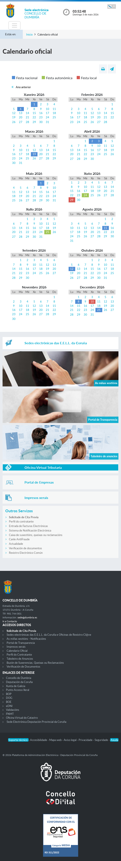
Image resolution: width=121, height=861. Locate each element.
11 (54, 109)
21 (27, 117)
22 (34, 117)
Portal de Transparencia (21, 642)
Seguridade (102, 740)
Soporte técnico (18, 740)
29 (34, 122)
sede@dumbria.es (27, 617)
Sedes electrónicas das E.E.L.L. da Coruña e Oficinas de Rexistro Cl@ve (49, 634)
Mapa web (55, 740)
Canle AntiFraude (19, 539)
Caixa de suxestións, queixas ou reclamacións (35, 535)
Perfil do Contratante (19, 654)
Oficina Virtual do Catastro (22, 717)
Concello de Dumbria (18, 678)
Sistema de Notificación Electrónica (30, 530)
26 (14, 122)
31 (47, 122)
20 (20, 117)
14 (27, 113)
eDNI (9, 706)
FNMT (10, 714)
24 (47, 117)
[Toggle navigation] (14, 25)
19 (14, 117)
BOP (9, 694)
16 (41, 113)
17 (47, 113)
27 (20, 122)
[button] (111, 6)
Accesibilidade (39, 740)
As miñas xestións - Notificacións (26, 638)
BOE (9, 702)
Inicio (29, 34)
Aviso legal (70, 740)
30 (41, 122)
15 (34, 113)
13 (20, 113)
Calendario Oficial (17, 650)
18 (54, 113)
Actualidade (16, 543)
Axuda (114, 740)
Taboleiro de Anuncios (20, 658)
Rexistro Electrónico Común (26, 552)
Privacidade (86, 740)
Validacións (12, 709)
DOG (9, 697)
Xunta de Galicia (15, 686)
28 (27, 122)
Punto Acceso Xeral (17, 690)
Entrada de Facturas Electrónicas (28, 526)
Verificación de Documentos (23, 666)
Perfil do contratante (21, 521)
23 (41, 117)
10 (47, 109)
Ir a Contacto (10, 621)
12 (14, 113)
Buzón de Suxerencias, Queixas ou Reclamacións (35, 662)
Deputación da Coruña (19, 682)
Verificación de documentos (25, 548)
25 (54, 117)
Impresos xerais (16, 646)
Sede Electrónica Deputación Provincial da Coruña (36, 721)
